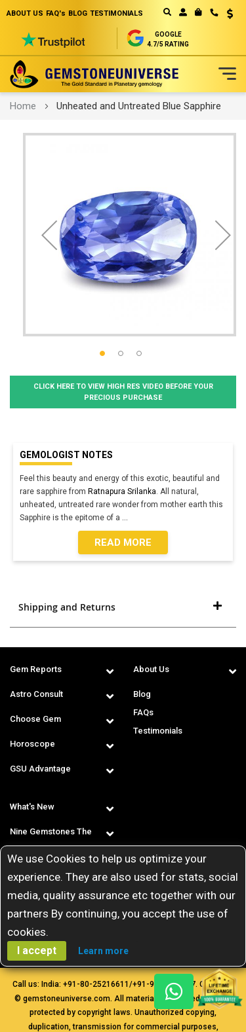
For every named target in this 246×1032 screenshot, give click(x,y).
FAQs (143, 712)
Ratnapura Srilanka (122, 491)
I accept (36, 950)
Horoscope (32, 744)
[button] (225, 15)
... (127, 517)
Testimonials (157, 731)
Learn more (103, 951)
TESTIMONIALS (116, 13)
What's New (32, 806)
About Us (151, 669)
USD (230, 14)
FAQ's (56, 13)
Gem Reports (36, 669)
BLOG (77, 13)
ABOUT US (25, 13)
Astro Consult (36, 694)
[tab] (123, 607)
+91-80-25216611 (96, 984)
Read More (123, 542)
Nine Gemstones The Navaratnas (51, 841)
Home (23, 106)
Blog (142, 694)
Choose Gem (35, 719)
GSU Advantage (40, 769)
